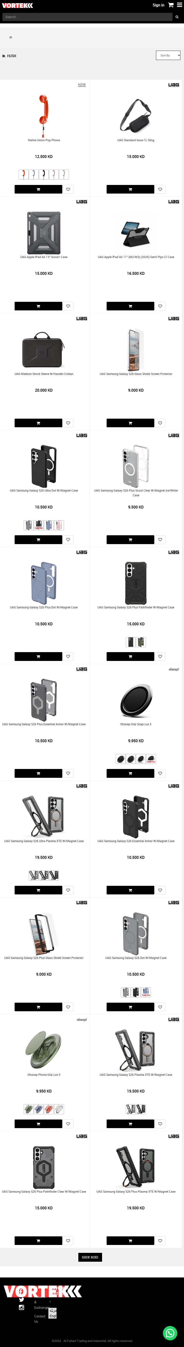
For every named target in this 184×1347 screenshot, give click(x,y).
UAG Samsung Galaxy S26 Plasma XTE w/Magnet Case (136, 1075)
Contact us (38, 1318)
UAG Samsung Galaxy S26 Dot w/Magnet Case (136, 958)
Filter (9, 56)
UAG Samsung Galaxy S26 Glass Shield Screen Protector (136, 374)
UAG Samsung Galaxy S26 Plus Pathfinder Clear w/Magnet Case (44, 1192)
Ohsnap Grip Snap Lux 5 (135, 724)
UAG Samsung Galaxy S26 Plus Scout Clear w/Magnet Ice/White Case (136, 492)
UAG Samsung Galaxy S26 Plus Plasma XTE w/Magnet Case (136, 1192)
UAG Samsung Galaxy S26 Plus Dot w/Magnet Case (44, 607)
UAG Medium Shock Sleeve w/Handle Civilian (44, 374)
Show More (90, 1257)
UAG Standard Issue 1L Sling (135, 140)
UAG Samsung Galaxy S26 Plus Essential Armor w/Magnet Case (44, 724)
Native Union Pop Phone (44, 140)
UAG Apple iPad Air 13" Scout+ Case (43, 257)
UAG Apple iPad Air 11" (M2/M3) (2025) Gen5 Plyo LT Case (136, 257)
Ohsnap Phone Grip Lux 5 (44, 1075)
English (55, 1316)
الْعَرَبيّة (54, 1310)
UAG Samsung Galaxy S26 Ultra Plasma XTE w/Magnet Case (44, 841)
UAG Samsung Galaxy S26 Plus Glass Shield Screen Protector (43, 958)
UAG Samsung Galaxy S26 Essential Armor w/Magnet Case (136, 841)
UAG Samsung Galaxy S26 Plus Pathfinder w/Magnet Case (136, 607)
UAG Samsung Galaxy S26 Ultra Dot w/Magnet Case (44, 490)
